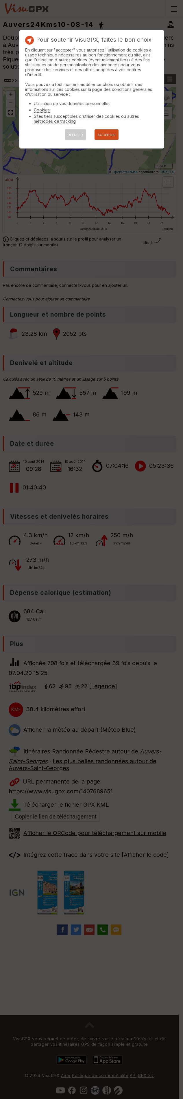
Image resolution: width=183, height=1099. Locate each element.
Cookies (42, 109)
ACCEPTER (106, 135)
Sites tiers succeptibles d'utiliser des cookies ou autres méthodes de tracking (86, 119)
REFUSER (75, 135)
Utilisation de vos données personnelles (72, 103)
